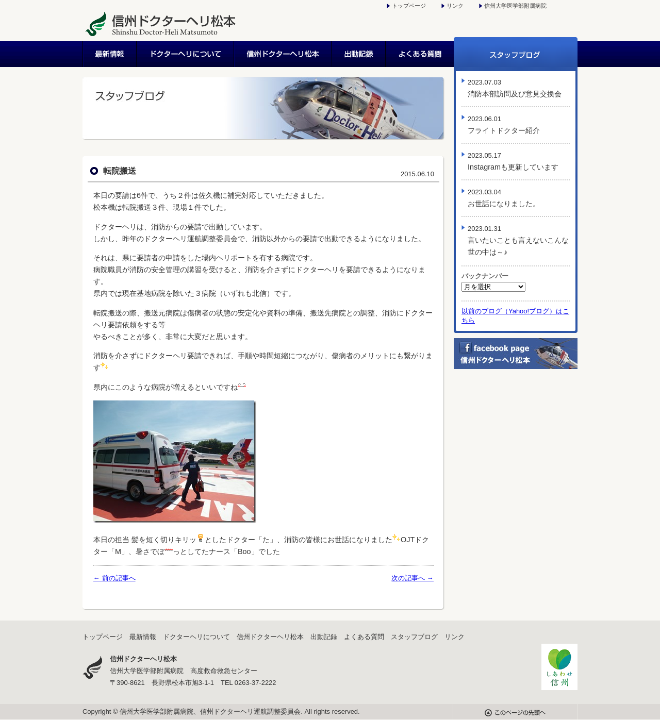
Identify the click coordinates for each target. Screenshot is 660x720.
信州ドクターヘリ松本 (283, 54)
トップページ (409, 6)
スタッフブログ (516, 54)
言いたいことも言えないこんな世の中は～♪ (518, 240)
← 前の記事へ (114, 578)
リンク (455, 6)
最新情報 (109, 54)
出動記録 (359, 54)
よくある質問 (420, 54)
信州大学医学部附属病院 (515, 6)
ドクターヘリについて (186, 54)
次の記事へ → (412, 578)
